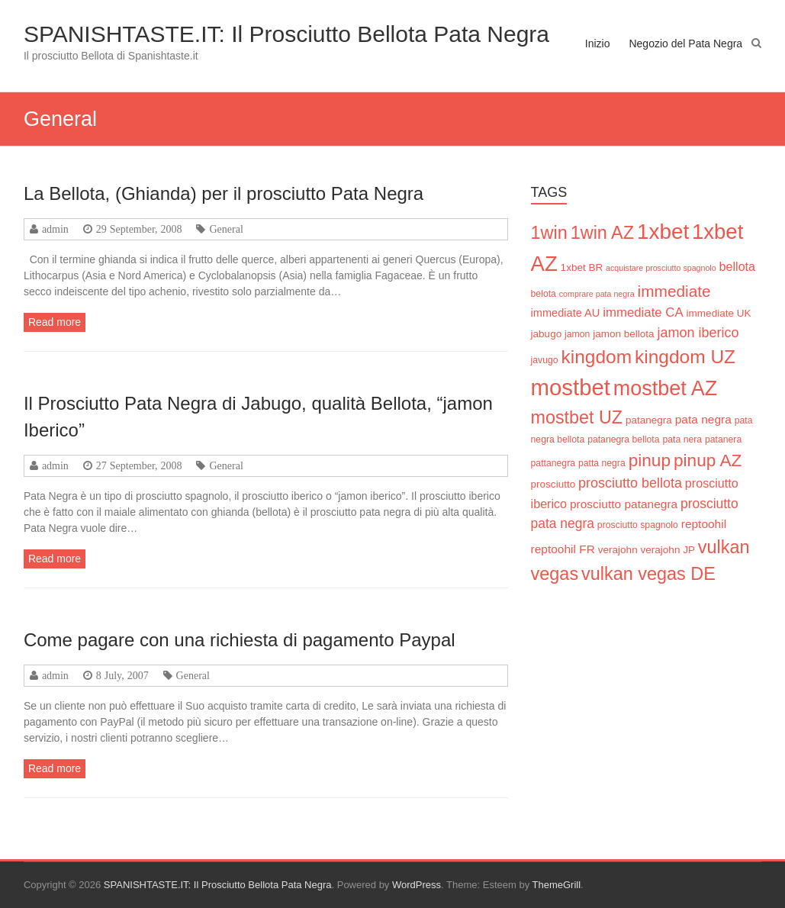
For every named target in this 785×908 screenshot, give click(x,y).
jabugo (546, 334)
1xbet (663, 231)
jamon (577, 334)
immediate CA (643, 312)
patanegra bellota (623, 439)
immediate (674, 291)
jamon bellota (623, 334)
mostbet (570, 387)
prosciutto (553, 484)
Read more (54, 322)
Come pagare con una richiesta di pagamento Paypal (239, 639)
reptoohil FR (563, 549)
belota (543, 293)
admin (55, 229)
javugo (544, 360)
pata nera (682, 439)
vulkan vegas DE (648, 574)
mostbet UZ (577, 417)
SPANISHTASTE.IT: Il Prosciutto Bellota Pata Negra (286, 34)
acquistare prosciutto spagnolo (661, 267)
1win (549, 233)
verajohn (618, 549)
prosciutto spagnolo (637, 525)
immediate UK (719, 313)
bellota (737, 266)
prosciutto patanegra (623, 503)
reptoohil (703, 523)
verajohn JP (668, 549)
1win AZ (602, 233)
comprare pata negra (597, 293)
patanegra (649, 420)
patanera (723, 439)
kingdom (596, 356)
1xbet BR (582, 267)
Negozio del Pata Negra (685, 43)
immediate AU (565, 313)
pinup (650, 460)
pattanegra (553, 463)
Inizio (597, 43)
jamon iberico (698, 332)
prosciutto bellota (630, 483)
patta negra (602, 463)
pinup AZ (708, 460)
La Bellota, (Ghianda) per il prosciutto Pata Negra (223, 193)
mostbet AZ (665, 388)
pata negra (703, 419)
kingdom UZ (685, 356)
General (226, 229)
